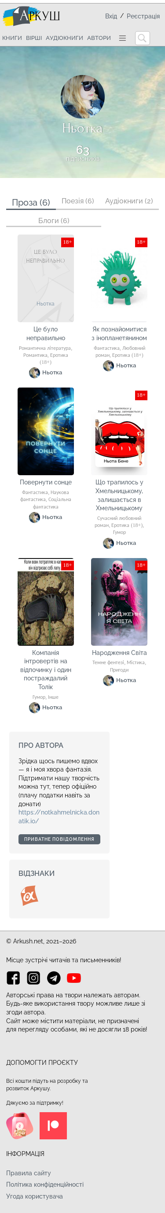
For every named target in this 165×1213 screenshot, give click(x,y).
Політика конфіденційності (45, 1184)
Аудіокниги (64, 38)
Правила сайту (28, 1173)
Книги (12, 38)
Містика (136, 662)
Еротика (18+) (127, 355)
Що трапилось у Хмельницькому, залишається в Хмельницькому (119, 495)
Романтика (35, 355)
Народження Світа (119, 652)
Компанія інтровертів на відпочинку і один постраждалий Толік (45, 669)
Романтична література (45, 348)
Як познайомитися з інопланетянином (119, 333)
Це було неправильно (45, 333)
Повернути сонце (46, 482)
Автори (99, 38)
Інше (53, 697)
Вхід (111, 16)
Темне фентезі (108, 662)
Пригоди (119, 670)
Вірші (34, 38)
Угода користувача (34, 1196)
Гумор (119, 532)
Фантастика (107, 348)
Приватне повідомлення (59, 839)
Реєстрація (143, 16)
